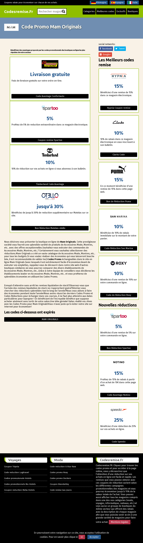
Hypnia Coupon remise (118, 108)
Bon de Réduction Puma (118, 201)
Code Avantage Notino (118, 395)
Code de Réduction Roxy (118, 295)
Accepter (94, 537)
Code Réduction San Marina (118, 248)
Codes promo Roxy (59, 472)
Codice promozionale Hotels (17, 478)
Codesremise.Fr (18, 11)
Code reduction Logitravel (16, 472)
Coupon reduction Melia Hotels (19, 490)
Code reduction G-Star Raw (63, 466)
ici (82, 537)
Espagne (117, 2)
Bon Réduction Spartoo (119, 348)
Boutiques (133, 11)
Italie (132, 2)
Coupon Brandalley (59, 484)
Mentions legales (119, 522)
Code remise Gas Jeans (61, 490)
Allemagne (98, 2)
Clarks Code (119, 154)
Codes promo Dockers (60, 478)
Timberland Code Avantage (50, 184)
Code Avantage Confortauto (50, 96)
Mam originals (50, 319)
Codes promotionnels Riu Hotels (20, 484)
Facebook (106, 48)
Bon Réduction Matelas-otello (50, 228)
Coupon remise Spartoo (50, 140)
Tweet (120, 48)
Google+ (105, 54)
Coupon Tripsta (11, 466)
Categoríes (89, 11)
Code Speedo (118, 441)
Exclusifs (120, 11)
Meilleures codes (105, 11)
